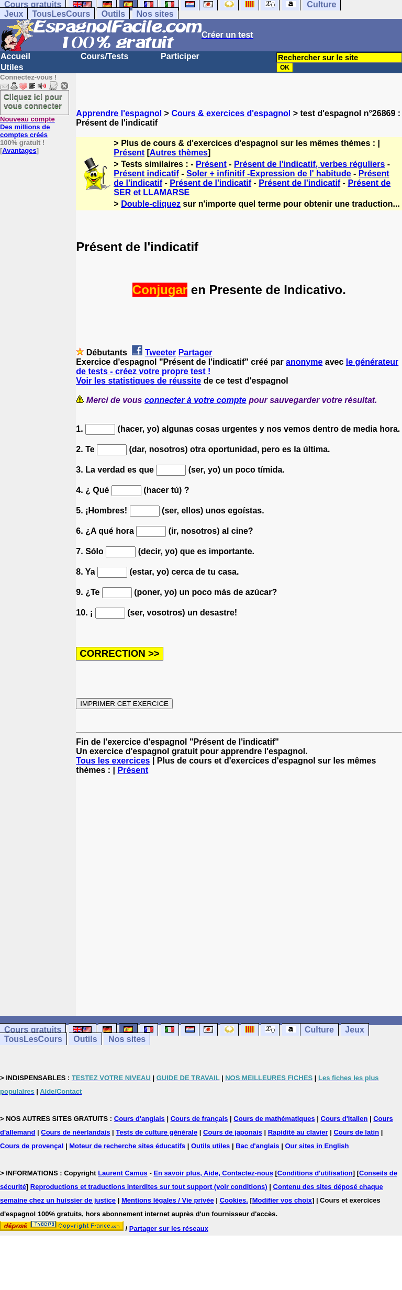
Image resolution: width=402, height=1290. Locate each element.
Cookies (233, 1200)
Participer (180, 56)
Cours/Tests (104, 56)
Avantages (19, 150)
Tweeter (160, 352)
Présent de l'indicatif (210, 182)
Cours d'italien (344, 1119)
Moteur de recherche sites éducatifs (127, 1146)
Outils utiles (210, 1146)
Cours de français (199, 1119)
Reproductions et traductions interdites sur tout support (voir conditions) (148, 1187)
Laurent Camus (123, 1173)
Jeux (13, 13)
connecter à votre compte (195, 400)
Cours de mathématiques (274, 1119)
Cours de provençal (31, 1146)
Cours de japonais (232, 1132)
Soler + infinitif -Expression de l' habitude (268, 173)
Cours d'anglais (139, 1119)
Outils (113, 13)
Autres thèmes (179, 152)
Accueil (15, 56)
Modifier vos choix (282, 1200)
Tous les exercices (113, 760)
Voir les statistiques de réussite (138, 380)
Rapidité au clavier (298, 1132)
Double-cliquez (151, 203)
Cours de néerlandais (75, 1132)
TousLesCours (61, 13)
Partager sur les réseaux (168, 1228)
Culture (319, 1029)
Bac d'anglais (257, 1146)
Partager (195, 352)
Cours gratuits (32, 1029)
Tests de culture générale (156, 1132)
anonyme (304, 361)
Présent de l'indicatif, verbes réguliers (309, 164)
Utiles (12, 67)
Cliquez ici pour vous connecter (33, 101)
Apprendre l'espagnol (119, 113)
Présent (129, 152)
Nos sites (155, 13)
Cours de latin (356, 1132)
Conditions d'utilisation (315, 1173)
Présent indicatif (146, 173)
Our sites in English (317, 1146)
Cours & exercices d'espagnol (231, 113)
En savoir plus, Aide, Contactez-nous (213, 1173)
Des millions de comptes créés (27, 127)
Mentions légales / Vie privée (167, 1200)
